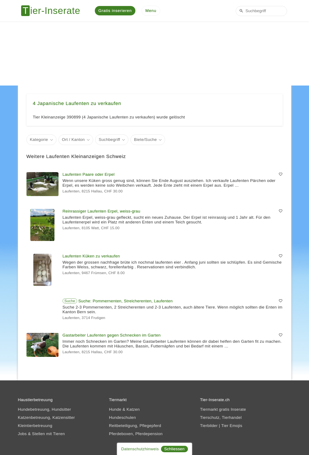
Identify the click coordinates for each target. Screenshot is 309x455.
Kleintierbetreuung (35, 425)
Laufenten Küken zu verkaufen (91, 256)
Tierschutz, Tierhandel (221, 417)
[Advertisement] (154, 53)
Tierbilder (209, 425)
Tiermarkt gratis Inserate (223, 409)
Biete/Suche (145, 139)
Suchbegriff (109, 139)
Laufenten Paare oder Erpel (89, 174)
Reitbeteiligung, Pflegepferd (135, 425)
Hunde (115, 409)
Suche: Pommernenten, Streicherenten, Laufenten (125, 301)
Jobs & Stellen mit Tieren (41, 433)
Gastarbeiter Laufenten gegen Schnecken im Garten (112, 335)
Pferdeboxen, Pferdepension (136, 433)
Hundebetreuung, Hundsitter (44, 409)
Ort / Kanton (73, 139)
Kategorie (39, 139)
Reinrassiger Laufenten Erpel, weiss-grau (102, 211)
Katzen (133, 409)
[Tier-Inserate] (53, 10)
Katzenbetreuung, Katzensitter (46, 417)
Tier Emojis (231, 425)
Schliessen (174, 449)
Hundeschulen (122, 417)
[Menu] (151, 11)
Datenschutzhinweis (140, 449)
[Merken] (280, 174)
